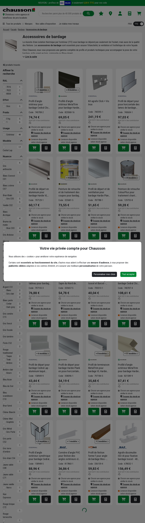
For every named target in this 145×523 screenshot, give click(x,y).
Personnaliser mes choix (104, 274)
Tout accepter (128, 274)
